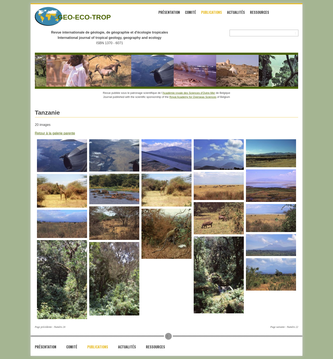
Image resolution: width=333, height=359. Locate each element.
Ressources (259, 12)
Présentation (169, 12)
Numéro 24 (59, 326)
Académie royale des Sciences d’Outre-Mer (189, 92)
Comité (190, 12)
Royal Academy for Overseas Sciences (192, 97)
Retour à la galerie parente (55, 133)
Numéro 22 (292, 326)
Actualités (236, 12)
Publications (211, 12)
